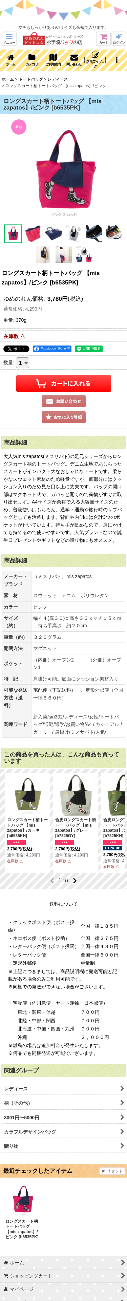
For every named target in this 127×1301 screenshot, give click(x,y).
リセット (112, 1171)
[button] (9, 39)
